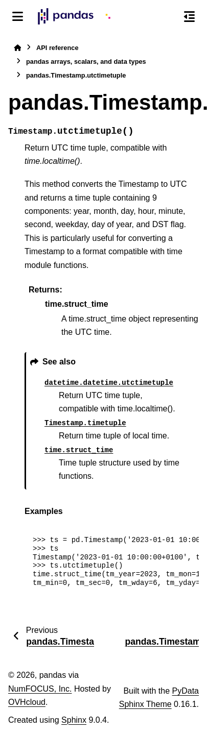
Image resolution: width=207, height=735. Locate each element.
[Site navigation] (17, 16)
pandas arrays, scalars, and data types (86, 61)
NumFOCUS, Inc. (40, 688)
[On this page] (189, 16)
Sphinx (73, 720)
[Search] (168, 17)
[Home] (17, 47)
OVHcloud (26, 702)
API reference (57, 48)
